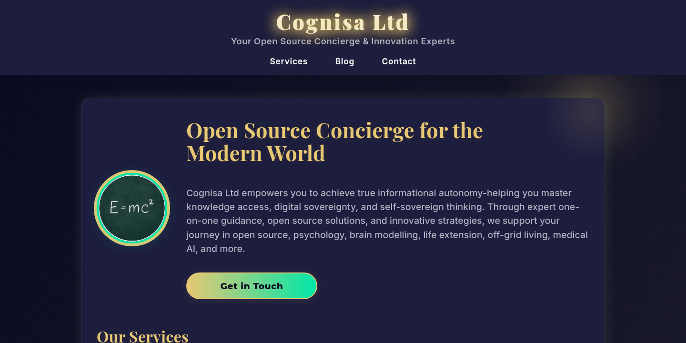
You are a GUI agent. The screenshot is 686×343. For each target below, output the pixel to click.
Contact (399, 61)
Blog (344, 61)
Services (289, 61)
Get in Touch (252, 286)
